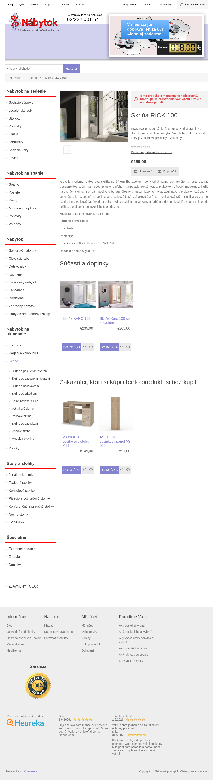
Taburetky (16, 142)
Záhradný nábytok (22, 306)
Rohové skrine (21, 431)
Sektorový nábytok (22, 250)
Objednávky (89, 631)
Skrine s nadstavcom (25, 386)
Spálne (14, 184)
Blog (9, 625)
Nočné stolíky (19, 514)
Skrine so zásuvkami (25, 423)
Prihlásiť (147, 4)
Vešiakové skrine (23, 408)
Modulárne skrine (23, 438)
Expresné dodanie (22, 549)
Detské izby (17, 266)
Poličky (14, 448)
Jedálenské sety (21, 110)
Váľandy (15, 224)
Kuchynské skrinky (131, 661)
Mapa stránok (15, 644)
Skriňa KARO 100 (76, 319)
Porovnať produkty (56, 638)
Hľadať (48, 625)
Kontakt (80, 4)
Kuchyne (15, 274)
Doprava (49, 4)
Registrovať (129, 4)
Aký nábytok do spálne (133, 654)
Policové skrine (21, 416)
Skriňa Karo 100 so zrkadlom (115, 321)
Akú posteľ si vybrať (132, 625)
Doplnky (15, 564)
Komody (15, 345)
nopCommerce (28, 771)
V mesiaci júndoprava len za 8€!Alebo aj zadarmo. (145, 29)
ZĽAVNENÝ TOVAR (23, 586)
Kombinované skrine (25, 401)
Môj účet (87, 625)
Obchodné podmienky (21, 631)
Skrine (13, 361)
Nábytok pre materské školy (29, 314)
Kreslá (13, 134)
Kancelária (17, 290)
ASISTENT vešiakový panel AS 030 (115, 441)
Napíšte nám (15, 650)
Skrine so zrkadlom (24, 393)
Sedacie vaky (18, 150)
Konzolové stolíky (22, 490)
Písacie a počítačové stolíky (29, 498)
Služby (34, 4)
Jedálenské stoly (21, 475)
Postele (14, 192)
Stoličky (14, 118)
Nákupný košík (91, 644)
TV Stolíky (16, 522)
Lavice (13, 158)
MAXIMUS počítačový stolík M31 (75, 441)
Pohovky (15, 126)
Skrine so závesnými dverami (31, 378)
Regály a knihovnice (23, 353)
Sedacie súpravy (21, 102)
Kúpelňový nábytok (23, 282)
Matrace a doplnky (22, 208)
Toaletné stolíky (20, 482)
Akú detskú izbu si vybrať (135, 631)
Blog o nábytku (16, 4)
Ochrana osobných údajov (24, 638)
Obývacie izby (19, 258)
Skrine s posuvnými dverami (30, 371)
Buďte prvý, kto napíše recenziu (151, 152)
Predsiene (16, 298)
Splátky (65, 4)
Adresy (86, 638)
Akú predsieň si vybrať (133, 648)
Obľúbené (88, 650)
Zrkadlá (14, 557)
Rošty (13, 200)
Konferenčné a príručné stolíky (31, 506)
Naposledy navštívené (58, 631)
